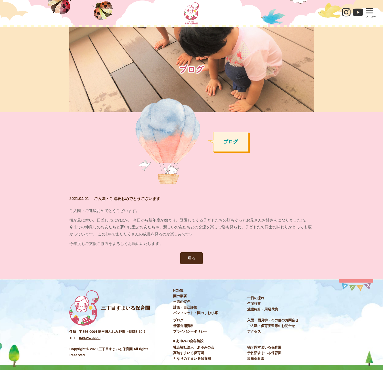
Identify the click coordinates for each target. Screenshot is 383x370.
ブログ (178, 320)
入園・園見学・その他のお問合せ (272, 320)
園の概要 (180, 296)
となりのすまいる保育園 (192, 358)
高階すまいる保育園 (188, 353)
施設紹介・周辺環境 (262, 309)
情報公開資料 (183, 326)
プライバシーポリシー (190, 331)
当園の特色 (181, 302)
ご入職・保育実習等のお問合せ (271, 326)
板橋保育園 (255, 358)
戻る (191, 258)
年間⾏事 (254, 304)
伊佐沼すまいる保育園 (264, 353)
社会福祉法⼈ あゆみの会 (193, 347)
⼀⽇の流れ (255, 298)
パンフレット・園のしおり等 (195, 313)
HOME (178, 290)
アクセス (254, 331)
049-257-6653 (89, 338)
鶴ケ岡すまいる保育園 (264, 347)
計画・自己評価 (185, 307)
